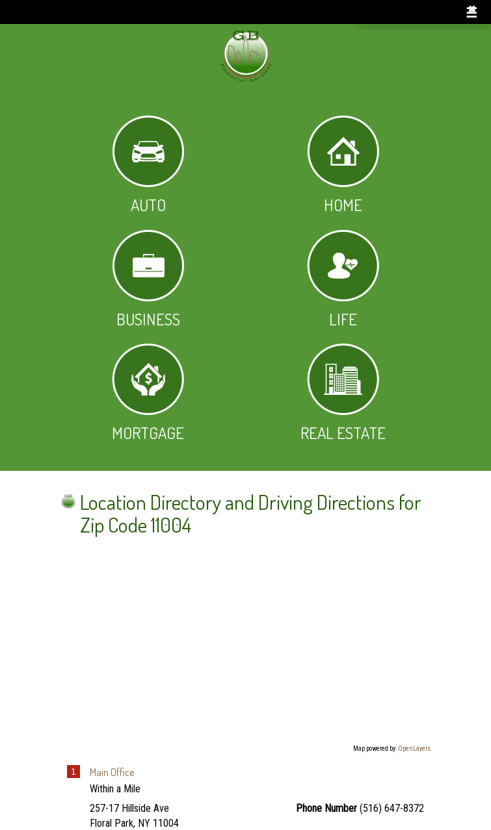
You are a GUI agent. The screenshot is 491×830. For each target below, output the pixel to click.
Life (343, 279)
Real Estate (343, 393)
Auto (148, 165)
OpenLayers (414, 748)
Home (343, 165)
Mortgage (148, 393)
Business (148, 279)
